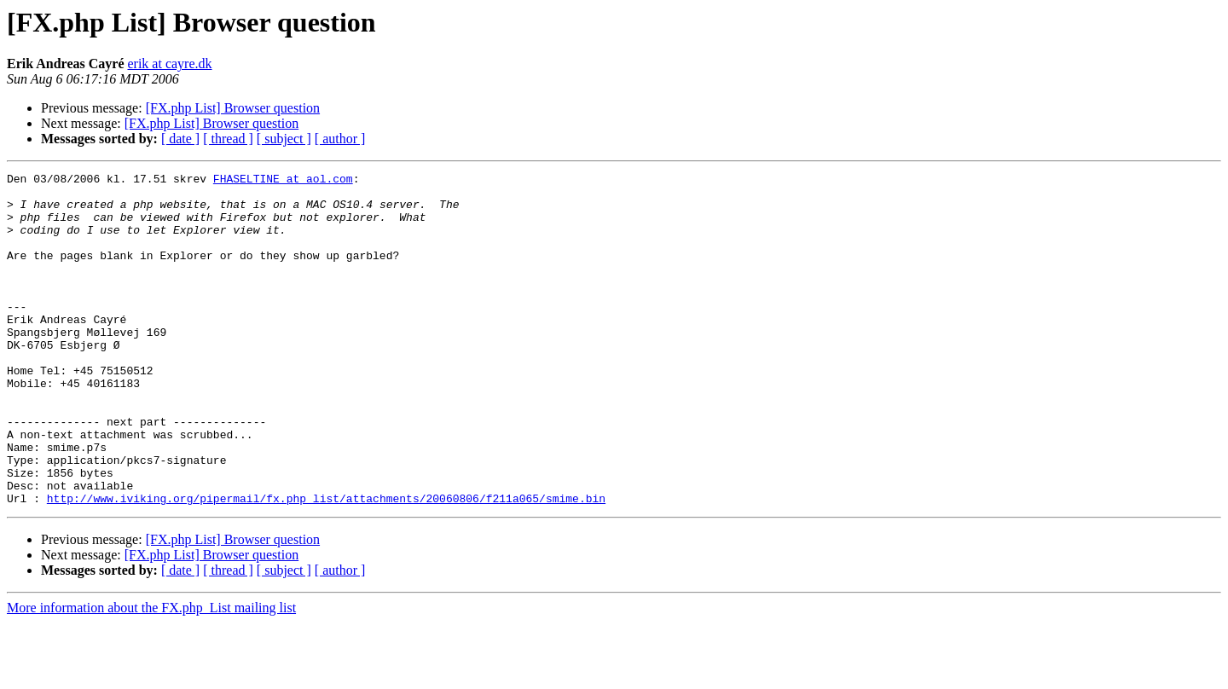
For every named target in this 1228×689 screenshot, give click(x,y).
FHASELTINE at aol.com (283, 180)
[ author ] (340, 138)
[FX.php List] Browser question (233, 108)
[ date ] (180, 138)
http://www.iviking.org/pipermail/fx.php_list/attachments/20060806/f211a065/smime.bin (326, 564)
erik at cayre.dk (169, 63)
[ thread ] (228, 138)
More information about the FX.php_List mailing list (151, 674)
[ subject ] (284, 138)
